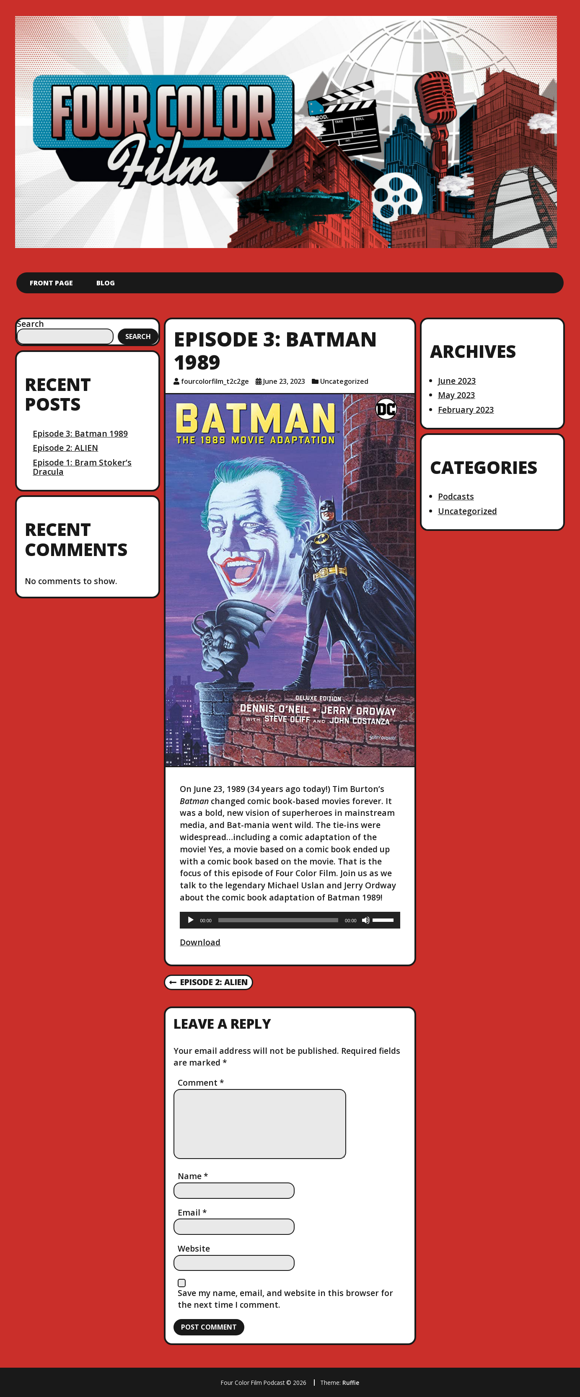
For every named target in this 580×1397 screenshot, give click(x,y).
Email (192, 1212)
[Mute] (366, 920)
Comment (201, 1082)
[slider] (278, 920)
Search (30, 323)
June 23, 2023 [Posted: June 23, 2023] (284, 381)
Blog (105, 282)
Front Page (51, 282)
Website (194, 1248)
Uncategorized (344, 381)
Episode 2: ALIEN (65, 447)
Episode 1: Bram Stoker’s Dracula (82, 467)
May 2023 (456, 395)
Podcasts (456, 496)
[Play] (190, 920)
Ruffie (350, 1383)
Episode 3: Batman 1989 (80, 433)
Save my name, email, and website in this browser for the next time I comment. (285, 1299)
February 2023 (466, 409)
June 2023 (457, 380)
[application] (290, 920)
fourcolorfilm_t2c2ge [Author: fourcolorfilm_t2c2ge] (215, 381)
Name (193, 1176)
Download (200, 942)
